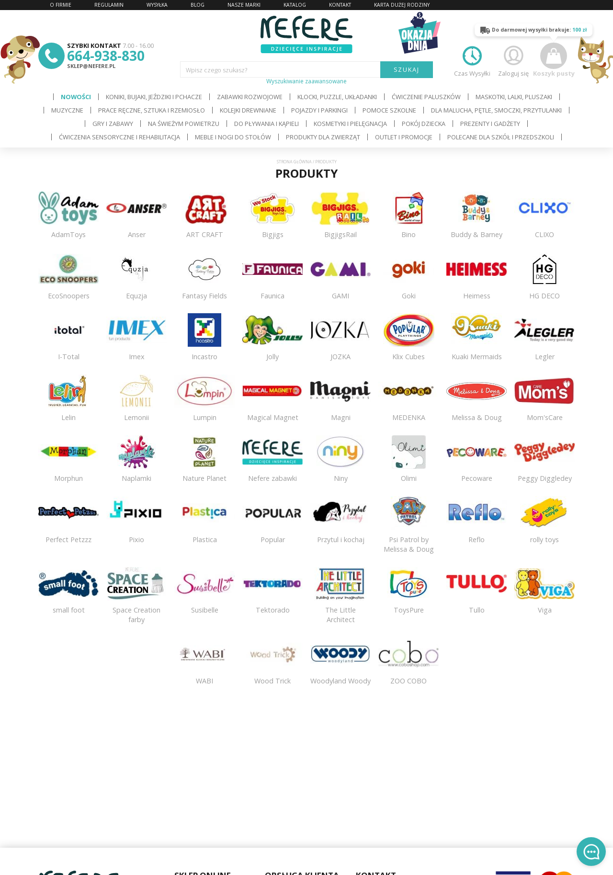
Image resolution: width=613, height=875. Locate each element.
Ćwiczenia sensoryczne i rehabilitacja (119, 137)
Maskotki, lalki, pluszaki (514, 96)
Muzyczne (67, 110)
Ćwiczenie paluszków (426, 96)
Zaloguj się (513, 60)
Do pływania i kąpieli (266, 123)
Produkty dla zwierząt (323, 137)
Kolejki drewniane (248, 110)
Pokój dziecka (423, 123)
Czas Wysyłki (472, 60)
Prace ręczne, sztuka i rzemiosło (151, 110)
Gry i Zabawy (112, 123)
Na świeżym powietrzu (183, 123)
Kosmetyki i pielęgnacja (350, 123)
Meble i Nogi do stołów (233, 137)
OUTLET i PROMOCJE (403, 137)
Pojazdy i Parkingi (319, 110)
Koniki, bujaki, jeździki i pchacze (154, 96)
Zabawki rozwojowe (250, 96)
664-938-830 (106, 55)
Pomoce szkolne (389, 110)
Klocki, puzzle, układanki (337, 96)
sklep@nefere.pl (91, 65)
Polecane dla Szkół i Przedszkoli (500, 137)
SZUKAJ (407, 69)
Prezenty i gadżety (490, 123)
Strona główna (294, 162)
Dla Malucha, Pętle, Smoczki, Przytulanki (496, 110)
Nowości (76, 96)
